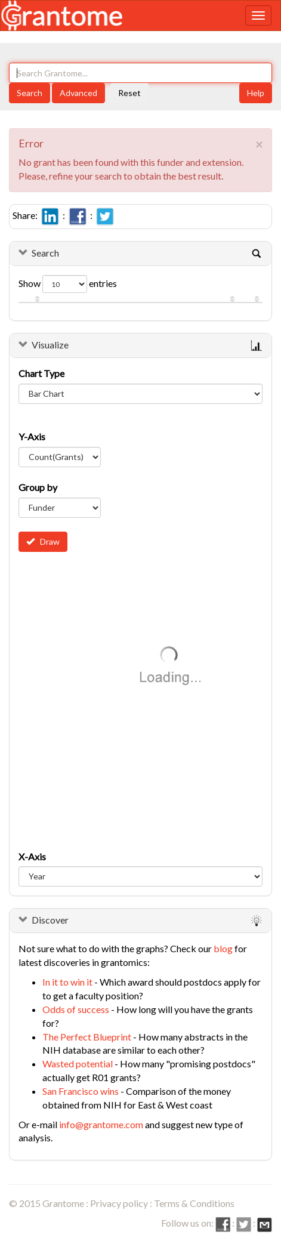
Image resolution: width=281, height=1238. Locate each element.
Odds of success (75, 1009)
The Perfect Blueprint (86, 1036)
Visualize (50, 344)
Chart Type (41, 373)
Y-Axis (31, 436)
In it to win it (67, 981)
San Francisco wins (80, 1091)
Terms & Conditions (194, 1203)
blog (223, 948)
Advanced (78, 93)
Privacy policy (119, 1203)
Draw (43, 541)
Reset (129, 93)
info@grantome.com (101, 1124)
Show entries (67, 284)
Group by (37, 487)
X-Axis (32, 856)
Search (29, 93)
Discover (50, 919)
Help (255, 93)
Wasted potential (77, 1063)
